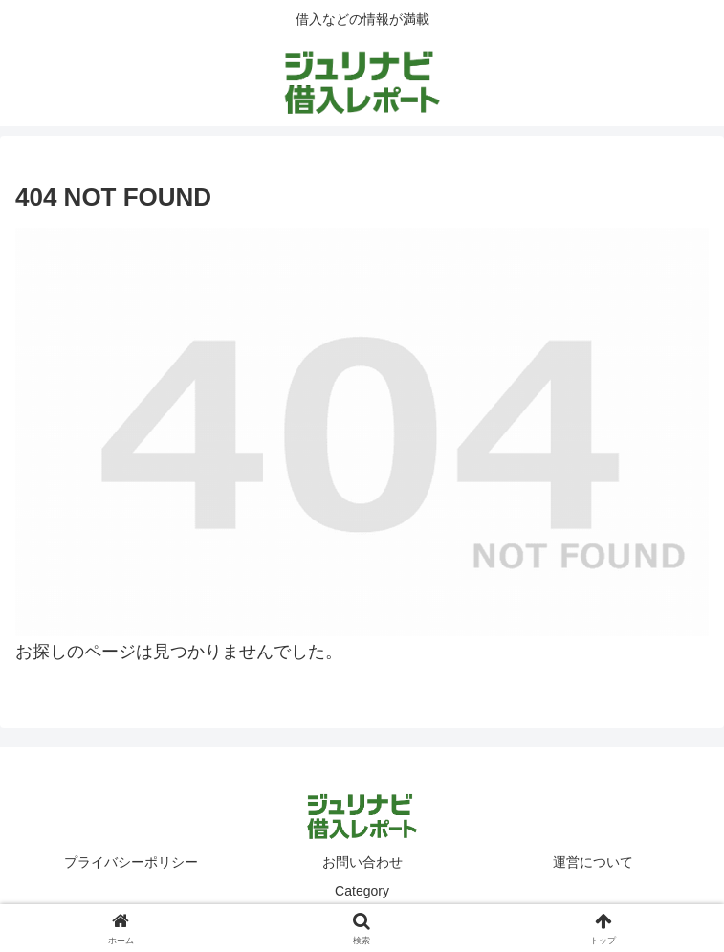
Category (362, 890)
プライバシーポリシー (131, 862)
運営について (593, 862)
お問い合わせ (362, 862)
